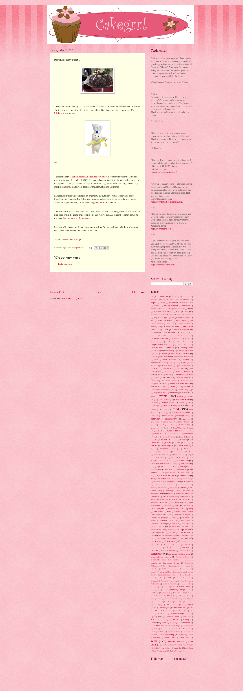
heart (181, 437)
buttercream (188, 326)
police (187, 526)
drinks (163, 386)
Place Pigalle (185, 524)
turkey (175, 620)
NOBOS (186, 500)
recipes (184, 538)
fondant (163, 409)
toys (152, 617)
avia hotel (157, 312)
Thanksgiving (165, 608)
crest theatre (168, 366)
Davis (159, 372)
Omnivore (167, 506)
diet (152, 375)
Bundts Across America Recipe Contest (89, 176)
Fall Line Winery (165, 400)
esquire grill (186, 393)
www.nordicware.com (80, 218)
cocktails (178, 357)
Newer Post (57, 292)
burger (161, 327)
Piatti (161, 524)
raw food (161, 539)
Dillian (159, 375)
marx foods (185, 473)
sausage (153, 572)
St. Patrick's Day (166, 593)
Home (98, 292)
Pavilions (163, 520)
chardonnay (170, 351)
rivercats (178, 545)
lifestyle (164, 464)
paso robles (185, 517)
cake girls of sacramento (183, 330)
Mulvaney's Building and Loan (178, 491)
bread (170, 320)
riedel (161, 545)
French (179, 416)
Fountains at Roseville (181, 413)
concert (164, 360)
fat (189, 403)
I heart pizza (182, 446)
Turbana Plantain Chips (160, 620)
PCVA (174, 520)
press (153, 532)
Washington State (157, 632)
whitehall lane (169, 638)
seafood (160, 578)
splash (188, 590)
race (153, 535)
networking (175, 497)
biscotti (179, 315)
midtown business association (164, 485)
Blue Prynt (163, 318)
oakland (164, 502)
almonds (186, 300)
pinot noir (175, 524)
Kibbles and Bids (178, 455)
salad (164, 569)
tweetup (186, 620)
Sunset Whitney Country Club (175, 599)
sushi (191, 599)
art (162, 308)
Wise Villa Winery (185, 645)
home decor (175, 440)
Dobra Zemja (156, 381)
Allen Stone (174, 300)
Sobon (173, 587)
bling (155, 318)
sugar (176, 596)
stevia (161, 596)
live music (185, 463)
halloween (157, 434)
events (163, 396)
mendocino (185, 476)
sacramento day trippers (161, 557)
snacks (165, 587)
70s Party (175, 297)
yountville (177, 648)
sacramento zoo (176, 566)
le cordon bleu (182, 460)
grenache (157, 431)
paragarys (164, 517)
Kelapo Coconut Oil (161, 455)
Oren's (153, 509)
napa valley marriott (174, 493)
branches (161, 320)
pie (167, 524)
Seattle (169, 578)
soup (159, 590)
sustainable (157, 602)
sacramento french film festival (165, 560)
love (159, 470)
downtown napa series (179, 383)
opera (177, 506)
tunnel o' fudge (74, 239)
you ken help (165, 648)
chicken (190, 351)
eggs (191, 390)
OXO (182, 509)
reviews (171, 541)
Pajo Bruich (158, 511)
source (166, 590)
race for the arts (164, 535)
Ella (164, 392)
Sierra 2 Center (169, 584)
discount (166, 377)
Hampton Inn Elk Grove (173, 434)
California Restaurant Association (175, 336)
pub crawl (161, 533)
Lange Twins (171, 458)
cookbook (186, 360)
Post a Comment (65, 264)
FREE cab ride (168, 416)
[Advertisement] (97, 281)
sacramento (157, 553)
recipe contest (172, 539)
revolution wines (187, 542)
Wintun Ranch (169, 645)
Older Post (138, 292)
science (181, 575)
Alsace (163, 303)
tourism (187, 614)
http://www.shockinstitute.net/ (164, 172)
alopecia (154, 303)
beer (186, 311)
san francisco (174, 569)
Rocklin (187, 545)
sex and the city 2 (183, 578)
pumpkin (171, 532)
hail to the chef (175, 431)
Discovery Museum (183, 377)
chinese (165, 354)
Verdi (155, 629)
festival (166, 406)
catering (171, 345)
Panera (169, 515)
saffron (156, 569)
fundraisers (171, 418)
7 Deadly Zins (162, 297)
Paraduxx (154, 517)
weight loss (182, 635)
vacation (186, 623)
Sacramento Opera (171, 563)
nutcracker (154, 502)
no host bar (173, 500)
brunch (153, 327)
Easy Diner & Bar (180, 390)
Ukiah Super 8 (175, 623)
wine (154, 641)
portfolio (186, 529)
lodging (153, 467)
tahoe (155, 605)
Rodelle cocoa (172, 548)
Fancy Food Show (182, 399)
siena (182, 581)
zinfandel (163, 651)
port (178, 529)
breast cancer (181, 320)
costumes (163, 363)
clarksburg (168, 357)
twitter (154, 622)
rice (154, 545)
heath (188, 437)
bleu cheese (189, 315)
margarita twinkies (169, 473)
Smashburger (155, 587)
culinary (154, 368)
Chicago (180, 351)
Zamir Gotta (188, 648)
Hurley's (154, 446)
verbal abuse (188, 626)
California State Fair (159, 339)
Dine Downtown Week (184, 375)
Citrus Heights (156, 357)
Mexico (163, 482)
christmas (185, 353)
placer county (157, 526)
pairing (190, 508)
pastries (153, 520)
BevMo (171, 315)
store (168, 596)
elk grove (156, 393)
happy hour (188, 434)
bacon (167, 311)
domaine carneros (171, 381)
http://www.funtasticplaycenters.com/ (167, 202)
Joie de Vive (164, 452)
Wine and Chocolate (176, 642)
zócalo (179, 651)
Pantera (177, 515)
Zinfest (172, 651)
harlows (156, 437)
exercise (180, 396)
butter (177, 327)
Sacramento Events (183, 557)
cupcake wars (168, 368)
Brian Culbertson (184, 324)
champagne (158, 351)
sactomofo (189, 566)
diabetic (187, 372)
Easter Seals (165, 390)
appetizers (186, 306)
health (173, 437)
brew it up (171, 324)
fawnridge (155, 406)
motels (163, 488)
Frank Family (155, 416)
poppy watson (168, 529)
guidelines (98, 202)
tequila (190, 605)
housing (187, 443)
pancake (161, 515)
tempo (182, 605)
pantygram (186, 515)
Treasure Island (172, 617)
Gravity (166, 428)
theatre (165, 614)
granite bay (185, 425)
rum (164, 551)
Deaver (177, 372)
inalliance (164, 449)
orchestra (186, 506)
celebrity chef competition (162, 347)
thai (155, 608)
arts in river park (179, 309)
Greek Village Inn (178, 428)
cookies (154, 363)
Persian (153, 524)
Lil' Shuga (173, 464)
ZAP (155, 651)
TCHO (175, 605)
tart (168, 605)
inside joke (176, 449)
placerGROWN (174, 526)
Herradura (154, 440)
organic (161, 508)
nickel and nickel (157, 500)
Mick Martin (188, 482)
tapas (162, 605)
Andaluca (157, 306)
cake (166, 329)
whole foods (184, 637)
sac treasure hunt (184, 551)
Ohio (185, 502)
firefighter (176, 406)
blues (172, 318)
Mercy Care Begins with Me (162, 479)
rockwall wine (156, 548)
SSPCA (154, 593)
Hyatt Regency (167, 446)
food (176, 409)
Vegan (178, 626)
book (152, 320)
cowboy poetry (175, 363)
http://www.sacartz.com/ (161, 229)
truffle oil (186, 617)
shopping (173, 581)
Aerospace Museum (158, 300)
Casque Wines (157, 345)
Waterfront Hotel (174, 632)
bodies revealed (184, 318)
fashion (181, 403)
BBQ (178, 312)
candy (187, 339)
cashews (179, 342)
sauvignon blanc (165, 572)
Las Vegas (182, 458)
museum (154, 493)
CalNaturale (176, 339)
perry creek (185, 520)
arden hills (154, 309)
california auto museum (164, 333)
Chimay (156, 354)
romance (185, 548)
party (174, 517)
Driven (172, 386)
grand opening (165, 425)
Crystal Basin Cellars (182, 366)
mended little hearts (169, 476)
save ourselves (180, 572)
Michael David (175, 482)
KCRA (190, 452)
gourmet (154, 425)
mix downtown (184, 485)
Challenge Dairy (186, 348)
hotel (169, 443)
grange (175, 425)
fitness (187, 406)
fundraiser (155, 419)
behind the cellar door (158, 315)
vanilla (170, 626)
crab (184, 363)
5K (152, 297)
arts (169, 309)
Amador (172, 303)
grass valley (155, 428)
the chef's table (180, 608)
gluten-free (167, 422)
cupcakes (181, 368)
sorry (153, 590)
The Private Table (182, 611)
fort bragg (164, 413)
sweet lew (179, 602)
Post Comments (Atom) (72, 298)
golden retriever (182, 422)
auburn (190, 309)
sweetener (189, 602)
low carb (168, 470)
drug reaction (184, 386)
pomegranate (155, 529)
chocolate (174, 354)
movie (183, 488)
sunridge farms (156, 599)
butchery (169, 327)
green (190, 428)
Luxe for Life (181, 470)
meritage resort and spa (185, 479)
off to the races (176, 502)
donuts (163, 384)
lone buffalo (172, 467)
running (172, 551)
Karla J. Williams (178, 452)
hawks (165, 437)
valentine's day (157, 625)
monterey (154, 488)
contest (173, 359)
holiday (164, 440)
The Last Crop (168, 611)
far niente (154, 403)
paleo (169, 511)
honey (184, 440)
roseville (154, 550)
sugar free (186, 596)
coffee (156, 360)
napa (162, 493)
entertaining (174, 392)
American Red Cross (185, 303)
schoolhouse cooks (167, 575)
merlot (155, 482)
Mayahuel (154, 476)
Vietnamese (164, 629)
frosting (187, 416)
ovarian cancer (173, 509)
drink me (154, 386)
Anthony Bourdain (171, 306)
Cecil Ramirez (184, 345)
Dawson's (168, 372)
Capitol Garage (156, 342)
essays (153, 396)
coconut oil (189, 357)
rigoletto (169, 545)
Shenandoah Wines (158, 581)
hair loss (190, 431)
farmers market (168, 403)
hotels (178, 443)
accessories (186, 297)
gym (164, 431)
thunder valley (176, 614)
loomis (182, 467)
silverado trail (185, 584)
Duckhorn (154, 390)
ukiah (164, 623)
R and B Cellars (184, 533)
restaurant (156, 541)
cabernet (158, 330)
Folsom (153, 410)
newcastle (186, 497)
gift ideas (155, 422)
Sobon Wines (184, 587)
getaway (186, 419)
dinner (156, 377)
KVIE (160, 458)
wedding (171, 634)
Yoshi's (156, 648)
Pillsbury (58, 113)
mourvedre (173, 488)
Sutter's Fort (168, 602)
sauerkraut (186, 569)
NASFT (165, 497)
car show (169, 342)
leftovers (154, 464)
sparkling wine (177, 590)
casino (188, 342)
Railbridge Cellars (179, 535)
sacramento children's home (179, 554)
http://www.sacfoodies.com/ (163, 265)
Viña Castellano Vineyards (181, 629)
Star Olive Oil (180, 593)
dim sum (169, 375)
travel (160, 617)
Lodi (161, 467)
